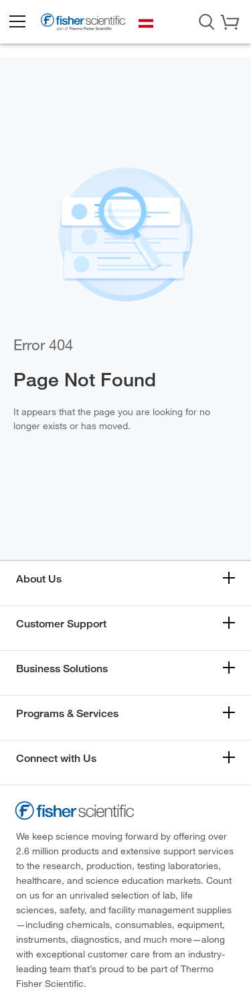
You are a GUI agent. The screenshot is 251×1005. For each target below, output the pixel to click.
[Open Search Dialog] (207, 20)
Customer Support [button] (61, 623)
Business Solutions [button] (62, 668)
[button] (16, 22)
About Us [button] (39, 578)
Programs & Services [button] (67, 713)
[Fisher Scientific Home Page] (83, 23)
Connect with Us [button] (56, 758)
